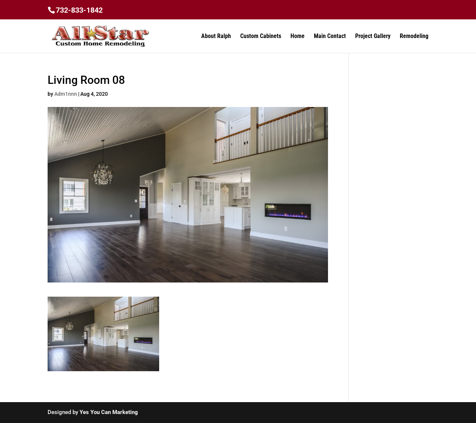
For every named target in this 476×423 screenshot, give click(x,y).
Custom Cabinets (260, 37)
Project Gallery (372, 37)
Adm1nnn (65, 94)
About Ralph (216, 37)
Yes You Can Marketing (109, 412)
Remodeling (414, 37)
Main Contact (330, 37)
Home (297, 37)
